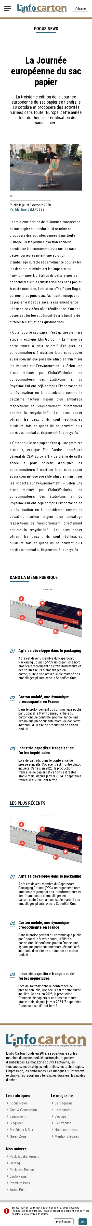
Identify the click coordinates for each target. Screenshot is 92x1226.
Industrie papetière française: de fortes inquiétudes (46, 750)
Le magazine (64, 1103)
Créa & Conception (23, 1110)
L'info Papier (18, 1176)
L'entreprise (63, 1123)
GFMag (15, 1163)
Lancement (18, 1116)
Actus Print (18, 1189)
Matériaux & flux (21, 1130)
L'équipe (60, 1116)
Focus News (19, 1103)
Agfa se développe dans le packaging (49, 650)
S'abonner (81, 9)
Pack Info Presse (22, 1170)
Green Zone (18, 1136)
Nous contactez (66, 1130)
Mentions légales (67, 1136)
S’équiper (16, 1123)
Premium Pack (20, 1183)
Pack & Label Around (24, 1156)
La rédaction (63, 1110)
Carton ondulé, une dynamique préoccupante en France (43, 699)
